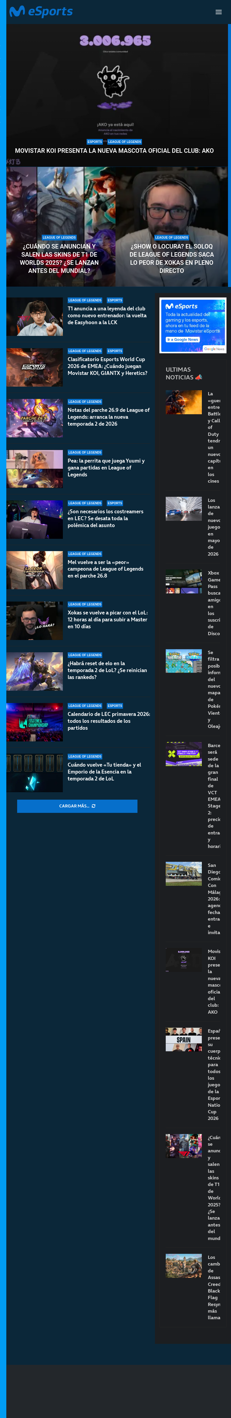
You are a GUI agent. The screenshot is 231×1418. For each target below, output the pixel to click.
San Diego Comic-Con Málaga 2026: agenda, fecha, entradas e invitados (214, 899)
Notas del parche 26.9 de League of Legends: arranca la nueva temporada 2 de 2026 (108, 416)
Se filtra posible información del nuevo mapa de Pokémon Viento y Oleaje (214, 689)
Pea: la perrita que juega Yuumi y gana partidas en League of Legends (106, 467)
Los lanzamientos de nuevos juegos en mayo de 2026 (214, 527)
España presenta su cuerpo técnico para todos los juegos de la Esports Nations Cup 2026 (214, 1074)
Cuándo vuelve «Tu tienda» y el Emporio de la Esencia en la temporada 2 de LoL (104, 771)
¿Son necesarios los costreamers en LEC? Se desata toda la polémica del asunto (105, 518)
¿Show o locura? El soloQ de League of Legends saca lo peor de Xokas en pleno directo (172, 258)
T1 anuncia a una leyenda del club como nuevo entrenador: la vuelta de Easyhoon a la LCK (107, 315)
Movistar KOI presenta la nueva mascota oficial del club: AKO (114, 150)
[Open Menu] (219, 12)
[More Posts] (77, 806)
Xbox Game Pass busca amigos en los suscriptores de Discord (214, 603)
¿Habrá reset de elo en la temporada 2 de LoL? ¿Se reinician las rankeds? (107, 670)
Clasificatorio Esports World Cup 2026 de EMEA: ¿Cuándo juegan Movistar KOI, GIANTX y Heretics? (107, 366)
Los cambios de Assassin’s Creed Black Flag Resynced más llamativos (214, 1287)
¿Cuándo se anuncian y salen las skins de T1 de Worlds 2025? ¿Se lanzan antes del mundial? (59, 258)
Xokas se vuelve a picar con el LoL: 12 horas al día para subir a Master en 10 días (108, 619)
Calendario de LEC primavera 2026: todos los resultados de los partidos (109, 721)
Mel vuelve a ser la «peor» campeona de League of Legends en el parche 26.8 (105, 569)
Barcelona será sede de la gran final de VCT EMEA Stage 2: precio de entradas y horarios (214, 795)
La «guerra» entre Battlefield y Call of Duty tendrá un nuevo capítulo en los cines (214, 437)
